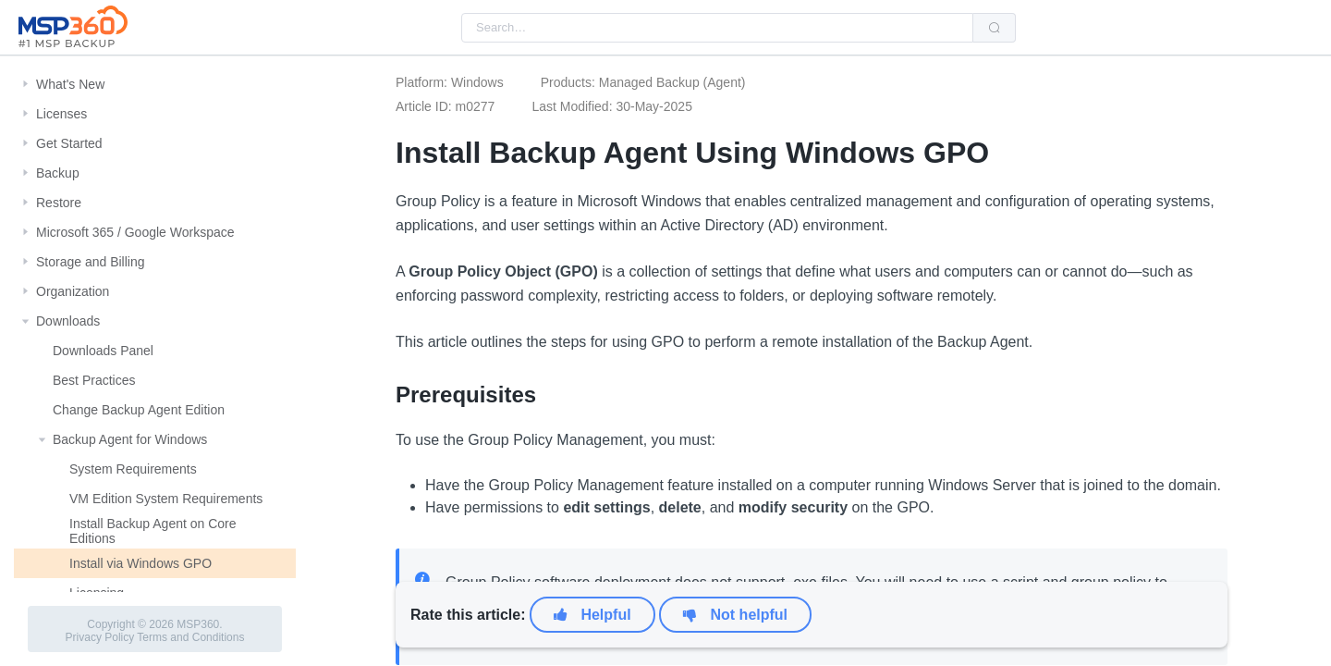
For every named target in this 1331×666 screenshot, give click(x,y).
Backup (57, 173)
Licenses (61, 113)
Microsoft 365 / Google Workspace (135, 232)
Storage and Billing (90, 261)
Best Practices (94, 380)
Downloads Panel (103, 350)
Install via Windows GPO (140, 563)
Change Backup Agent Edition (139, 409)
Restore (58, 202)
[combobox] (717, 28)
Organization (72, 291)
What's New (70, 84)
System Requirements (133, 469)
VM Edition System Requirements (166, 498)
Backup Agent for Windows (130, 439)
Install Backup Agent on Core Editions (153, 531)
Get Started (69, 143)
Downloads (68, 321)
